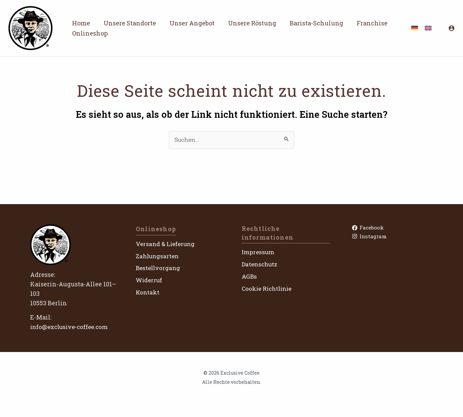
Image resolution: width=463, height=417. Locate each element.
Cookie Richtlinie (268, 288)
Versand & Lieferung (167, 244)
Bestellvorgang (159, 268)
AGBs (249, 276)
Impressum (259, 252)
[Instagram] (392, 237)
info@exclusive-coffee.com (71, 327)
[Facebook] (392, 228)
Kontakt (148, 292)
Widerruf (149, 280)
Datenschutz (261, 264)
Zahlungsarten (158, 256)
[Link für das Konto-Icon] (451, 28)
